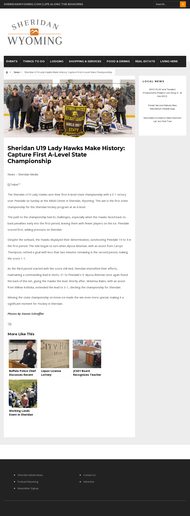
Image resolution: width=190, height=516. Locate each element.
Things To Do (34, 61)
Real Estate (145, 61)
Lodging (56, 61)
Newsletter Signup (28, 488)
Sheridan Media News (30, 475)
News (17, 72)
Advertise (88, 481)
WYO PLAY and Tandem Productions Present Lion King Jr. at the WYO (162, 93)
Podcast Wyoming (28, 481)
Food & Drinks (118, 61)
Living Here (169, 61)
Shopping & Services (85, 61)
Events (12, 61)
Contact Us (89, 475)
